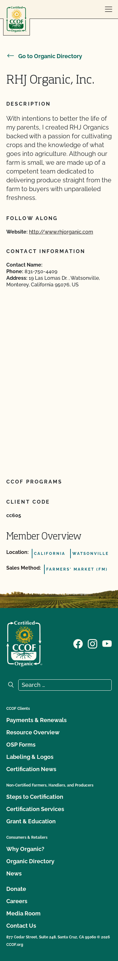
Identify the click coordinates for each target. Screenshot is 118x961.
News (14, 873)
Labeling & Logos (29, 757)
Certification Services (35, 809)
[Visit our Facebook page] (78, 643)
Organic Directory (30, 861)
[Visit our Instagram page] (92, 643)
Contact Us (21, 925)
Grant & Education (31, 821)
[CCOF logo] (16, 19)
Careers (16, 901)
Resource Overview (32, 732)
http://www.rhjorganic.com (61, 232)
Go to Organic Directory (44, 56)
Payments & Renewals (36, 720)
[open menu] (108, 9)
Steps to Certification (34, 796)
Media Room (23, 913)
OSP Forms (21, 744)
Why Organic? (25, 849)
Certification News (31, 769)
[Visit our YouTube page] (107, 643)
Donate (16, 889)
